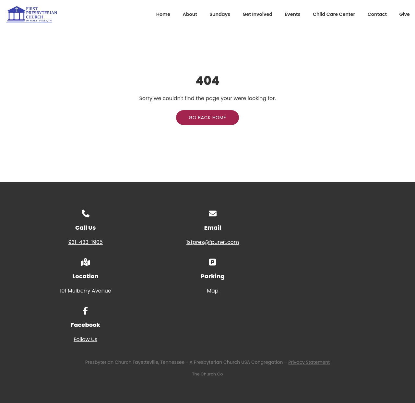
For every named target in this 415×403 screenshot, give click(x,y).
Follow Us (85, 339)
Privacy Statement (309, 362)
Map (212, 290)
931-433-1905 (85, 242)
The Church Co (207, 374)
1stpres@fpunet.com (212, 242)
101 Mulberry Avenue (85, 290)
